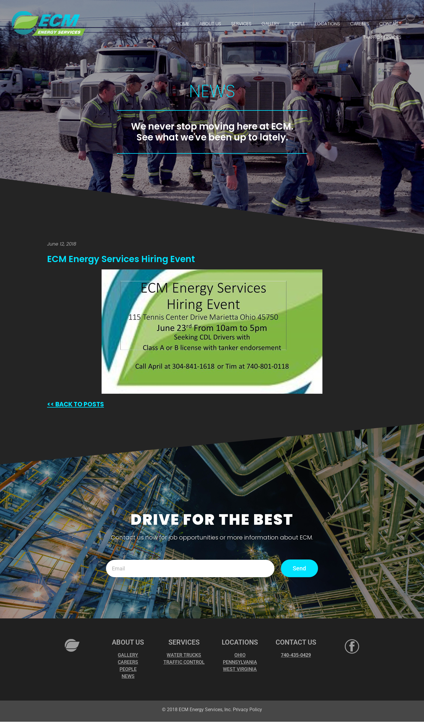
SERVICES (241, 23)
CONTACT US (296, 642)
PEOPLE (297, 23)
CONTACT (390, 23)
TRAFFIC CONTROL (184, 662)
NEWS (128, 676)
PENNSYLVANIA (240, 662)
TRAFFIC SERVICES (382, 37)
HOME (182, 23)
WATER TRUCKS (184, 655)
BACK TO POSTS (79, 404)
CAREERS (359, 23)
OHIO (240, 655)
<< (50, 404)
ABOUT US (210, 23)
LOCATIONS (327, 23)
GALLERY (270, 23)
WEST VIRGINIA (240, 669)
